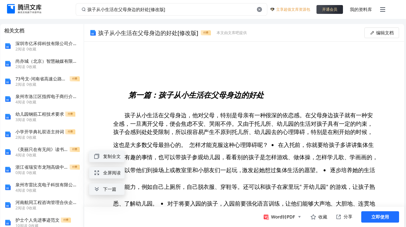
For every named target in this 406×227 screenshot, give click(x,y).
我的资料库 (361, 9)
